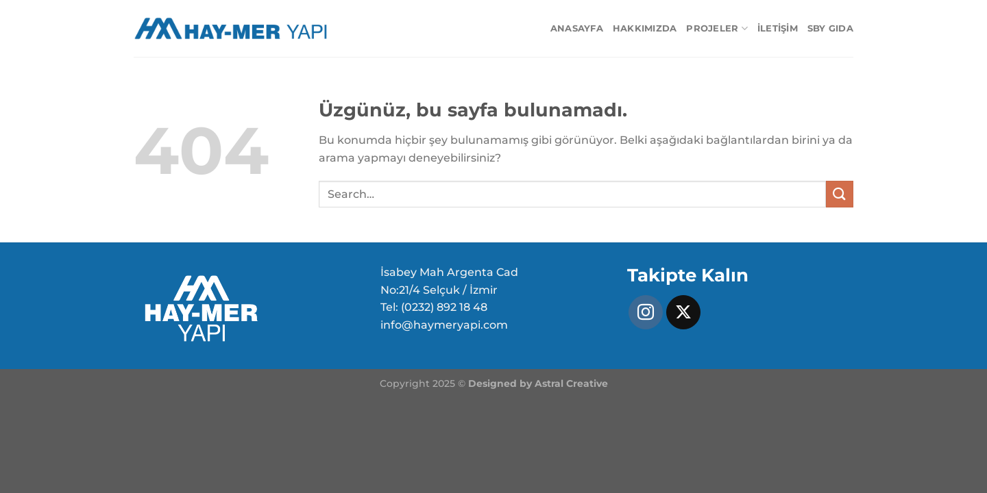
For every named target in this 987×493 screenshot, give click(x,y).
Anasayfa (576, 28)
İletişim (777, 28)
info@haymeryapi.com (444, 324)
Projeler (717, 28)
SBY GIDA (830, 28)
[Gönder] (839, 194)
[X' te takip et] (683, 312)
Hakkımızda (645, 28)
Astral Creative (571, 383)
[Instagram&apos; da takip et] (646, 312)
